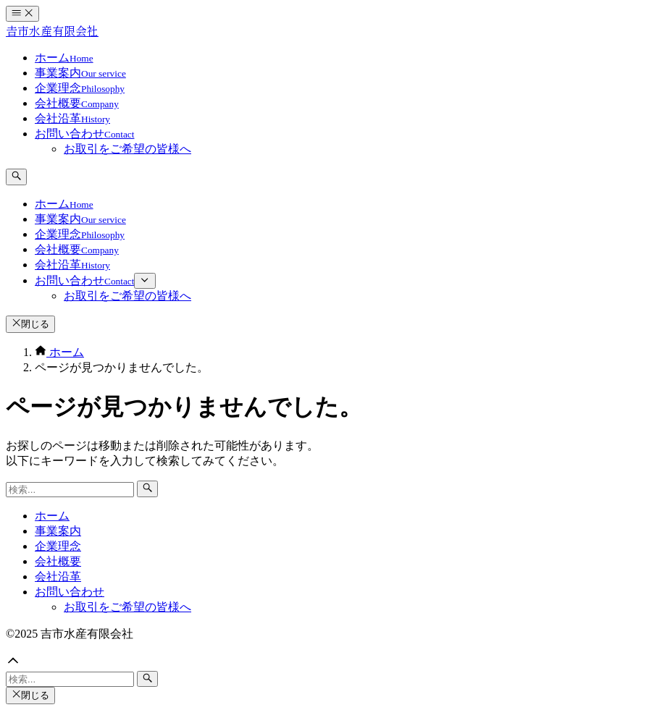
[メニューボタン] (22, 14)
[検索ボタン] (16, 177)
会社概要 (58, 561)
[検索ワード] (70, 489)
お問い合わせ (69, 592)
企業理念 (58, 546)
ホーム (52, 516)
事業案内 (58, 531)
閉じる (30, 323)
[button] (324, 662)
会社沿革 (58, 576)
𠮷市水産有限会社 (52, 31)
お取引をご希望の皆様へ (127, 607)
